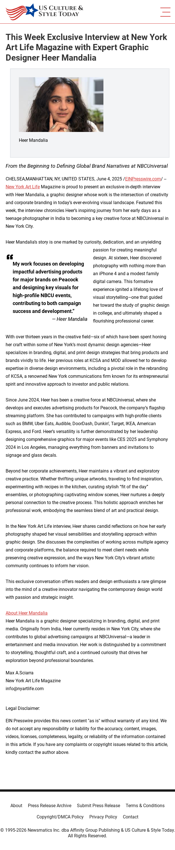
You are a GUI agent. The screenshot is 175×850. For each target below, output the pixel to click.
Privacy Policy (103, 817)
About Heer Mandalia (27, 613)
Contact (130, 817)
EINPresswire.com (143, 179)
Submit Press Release (98, 805)
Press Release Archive (49, 805)
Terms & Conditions (145, 805)
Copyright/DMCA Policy (60, 817)
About (16, 805)
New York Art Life (23, 186)
